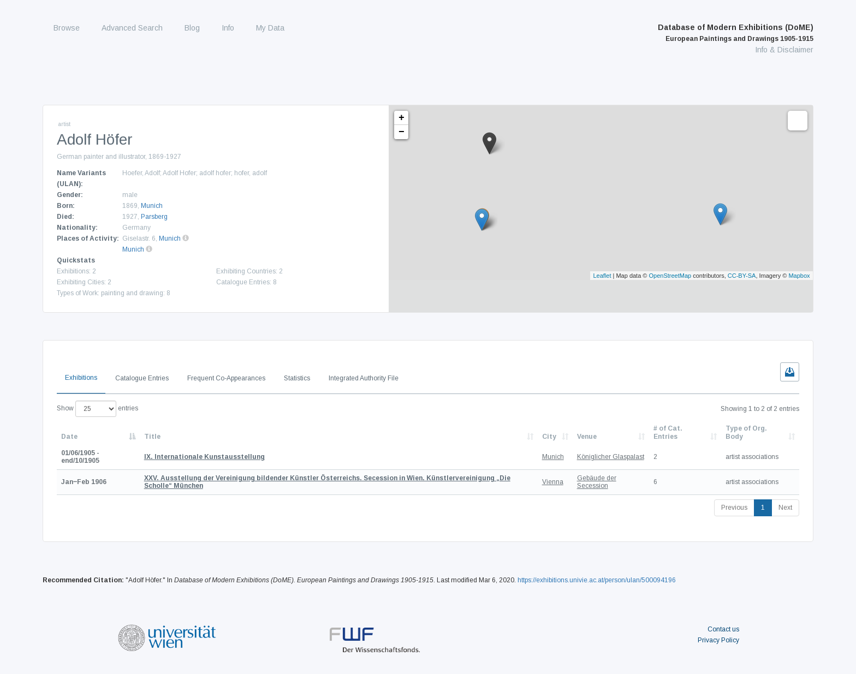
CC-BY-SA (742, 275)
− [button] (402, 132)
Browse (67, 27)
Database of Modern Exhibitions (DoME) (735, 33)
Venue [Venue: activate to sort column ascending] (587, 436)
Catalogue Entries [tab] (142, 378)
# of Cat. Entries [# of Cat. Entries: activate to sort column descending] (667, 432)
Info (228, 27)
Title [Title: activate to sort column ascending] (152, 436)
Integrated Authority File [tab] (364, 378)
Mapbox (799, 275)
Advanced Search (132, 27)
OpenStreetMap (670, 275)
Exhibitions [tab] (81, 377)
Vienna (552, 482)
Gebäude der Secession (596, 482)
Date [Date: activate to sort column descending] (69, 436)
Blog (192, 27)
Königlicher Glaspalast (610, 457)
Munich (152, 206)
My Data (270, 27)
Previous (734, 507)
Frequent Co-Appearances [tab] (226, 378)
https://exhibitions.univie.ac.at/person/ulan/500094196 (597, 580)
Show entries (97, 409)
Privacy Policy (718, 640)
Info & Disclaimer (784, 49)
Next (785, 507)
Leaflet (602, 275)
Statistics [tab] (297, 378)
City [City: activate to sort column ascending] (549, 436)
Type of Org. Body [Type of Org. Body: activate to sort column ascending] (746, 432)
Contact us (723, 629)
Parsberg (154, 216)
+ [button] (402, 117)
